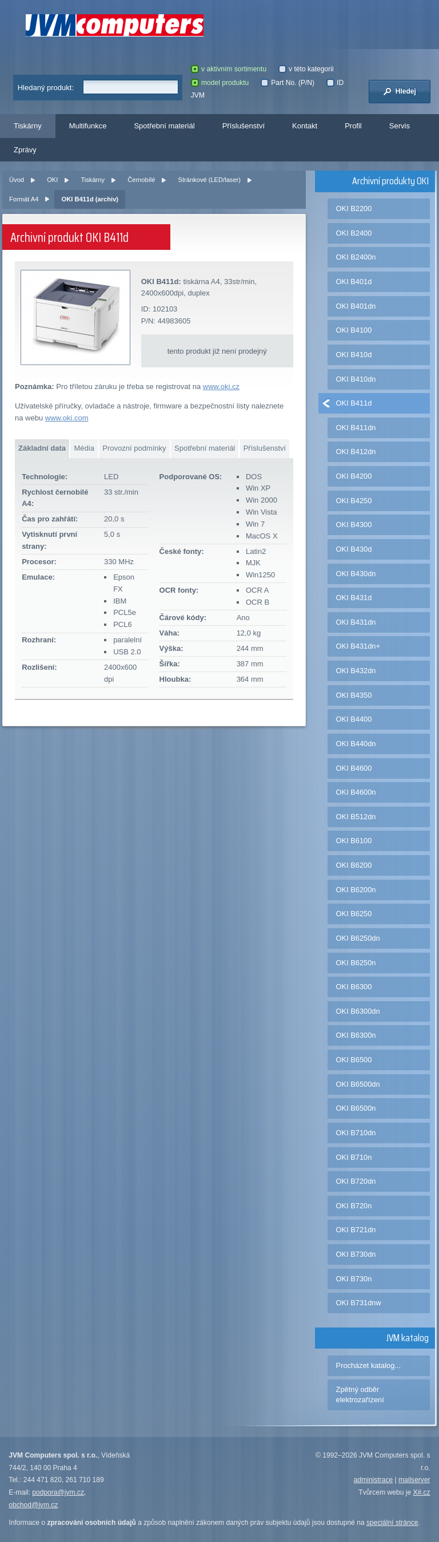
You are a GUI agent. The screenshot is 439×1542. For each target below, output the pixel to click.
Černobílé (141, 179)
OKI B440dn (356, 743)
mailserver (414, 1480)
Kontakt (304, 126)
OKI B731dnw (358, 1302)
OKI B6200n (356, 889)
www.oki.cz (221, 386)
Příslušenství (243, 126)
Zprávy (25, 149)
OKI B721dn (356, 1229)
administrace (373, 1480)
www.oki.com (67, 418)
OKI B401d (354, 281)
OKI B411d (354, 403)
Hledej (399, 91)
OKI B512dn (356, 816)
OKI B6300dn (358, 1011)
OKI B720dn (356, 1181)
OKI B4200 (354, 476)
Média (84, 448)
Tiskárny (28, 126)
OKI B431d (354, 597)
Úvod (16, 179)
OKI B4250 (354, 500)
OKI (52, 179)
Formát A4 (23, 199)
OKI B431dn (356, 622)
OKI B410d (354, 354)
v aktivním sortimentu (228, 69)
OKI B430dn (356, 573)
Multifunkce (88, 126)
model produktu (220, 83)
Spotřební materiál (164, 126)
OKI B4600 (354, 768)
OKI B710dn (356, 1132)
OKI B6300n (356, 1035)
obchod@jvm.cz (33, 1505)
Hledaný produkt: (46, 87)
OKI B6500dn (358, 1084)
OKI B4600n (356, 792)
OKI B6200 (354, 865)
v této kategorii (306, 69)
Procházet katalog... (368, 1365)
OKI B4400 (354, 719)
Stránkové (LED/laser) (209, 179)
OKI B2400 (354, 233)
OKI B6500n (356, 1108)
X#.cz (421, 1492)
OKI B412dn (356, 451)
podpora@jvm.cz (58, 1492)
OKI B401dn (356, 306)
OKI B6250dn (358, 938)
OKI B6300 (354, 986)
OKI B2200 (354, 208)
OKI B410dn (356, 379)
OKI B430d (354, 549)
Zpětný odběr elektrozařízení (360, 1394)
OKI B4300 (354, 524)
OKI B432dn (356, 670)
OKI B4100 (354, 330)
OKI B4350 (354, 695)
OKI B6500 (354, 1059)
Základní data (42, 448)
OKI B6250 (354, 913)
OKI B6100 (354, 840)
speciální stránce (392, 1523)
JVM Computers (114, 25)
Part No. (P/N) (287, 83)
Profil (353, 126)
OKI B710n (354, 1157)
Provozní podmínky (134, 448)
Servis (399, 126)
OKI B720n (354, 1205)
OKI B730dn (356, 1254)
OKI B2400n (356, 257)
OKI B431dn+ (358, 646)
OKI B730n (354, 1278)
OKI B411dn (356, 427)
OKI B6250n (356, 962)
